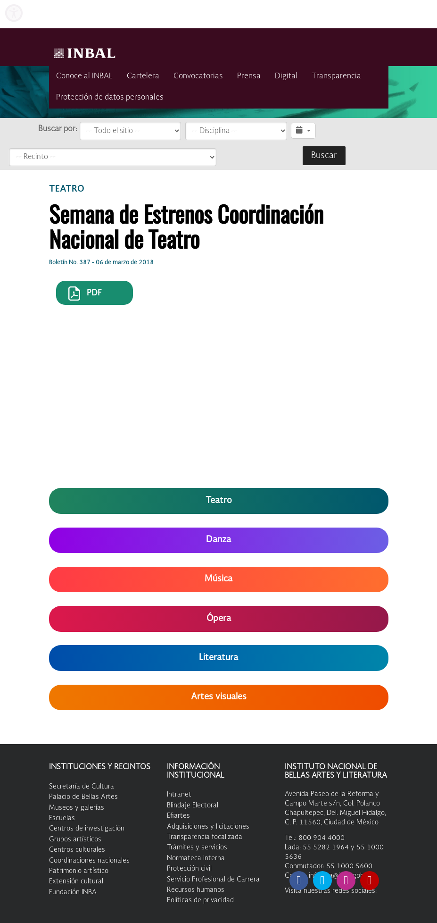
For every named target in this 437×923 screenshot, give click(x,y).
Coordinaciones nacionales (89, 860)
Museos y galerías (76, 808)
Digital (286, 76)
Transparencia (336, 76)
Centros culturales (77, 850)
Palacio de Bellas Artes (83, 797)
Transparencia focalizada (204, 837)
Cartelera (143, 76)
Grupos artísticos (75, 839)
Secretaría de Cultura (81, 786)
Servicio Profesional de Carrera (213, 879)
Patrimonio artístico (78, 871)
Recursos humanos (195, 890)
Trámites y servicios (197, 847)
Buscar (324, 155)
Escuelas (62, 818)
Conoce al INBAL (84, 76)
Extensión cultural (76, 881)
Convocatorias (198, 76)
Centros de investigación (86, 828)
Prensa (249, 76)
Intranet (179, 794)
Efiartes (178, 816)
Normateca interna (196, 858)
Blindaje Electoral (192, 805)
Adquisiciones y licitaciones (208, 826)
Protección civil (189, 868)
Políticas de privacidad (200, 900)
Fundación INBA (73, 892)
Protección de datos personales (110, 97)
